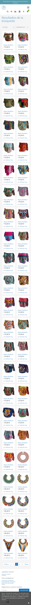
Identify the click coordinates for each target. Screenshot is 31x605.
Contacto (4, 575)
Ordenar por (22, 27)
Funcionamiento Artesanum (8, 581)
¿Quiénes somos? (6, 574)
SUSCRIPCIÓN (24, 590)
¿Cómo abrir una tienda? (8, 580)
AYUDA (3, 584)
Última (26, 564)
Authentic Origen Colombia (12, 49)
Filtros (8, 27)
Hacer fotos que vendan (8, 583)
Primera (6, 564)
